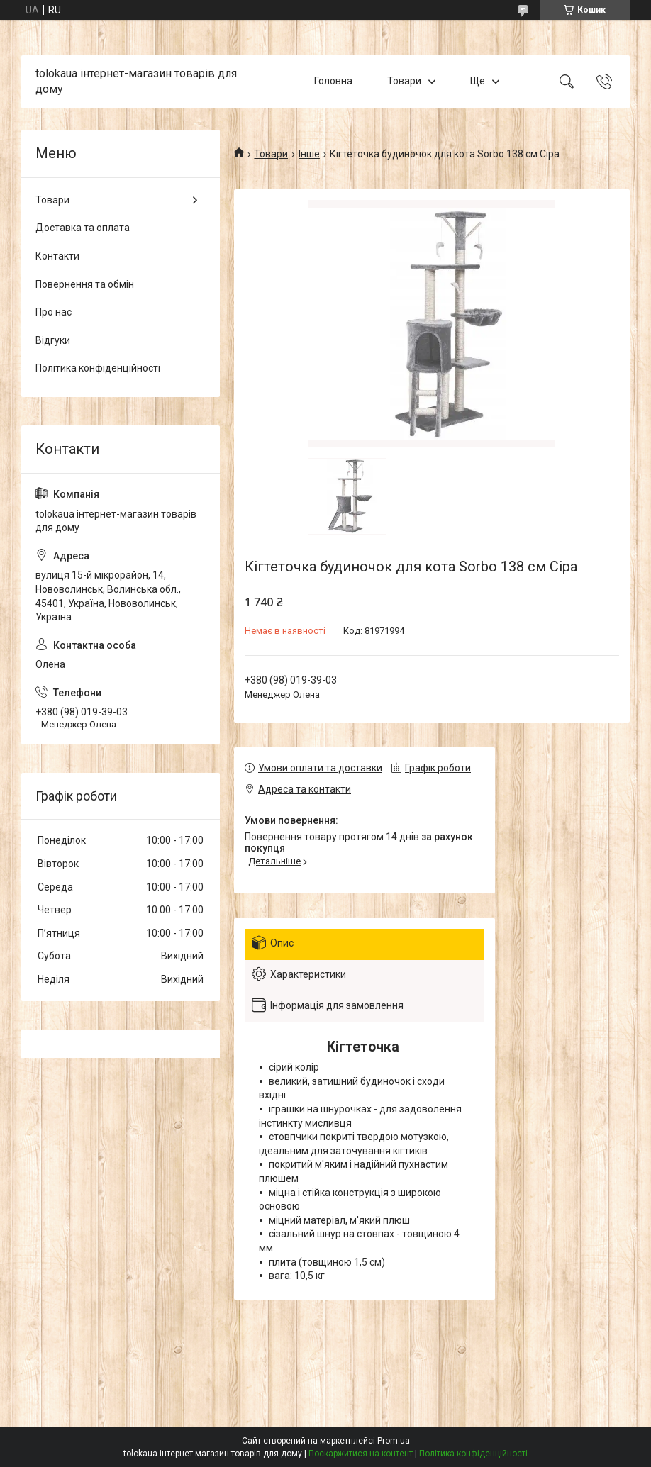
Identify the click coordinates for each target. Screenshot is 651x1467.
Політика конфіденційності (97, 368)
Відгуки (52, 340)
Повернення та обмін (84, 284)
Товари (404, 81)
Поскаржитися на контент (360, 1453)
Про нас (53, 312)
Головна (333, 81)
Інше (309, 154)
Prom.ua (393, 1441)
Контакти (57, 256)
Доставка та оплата (82, 227)
